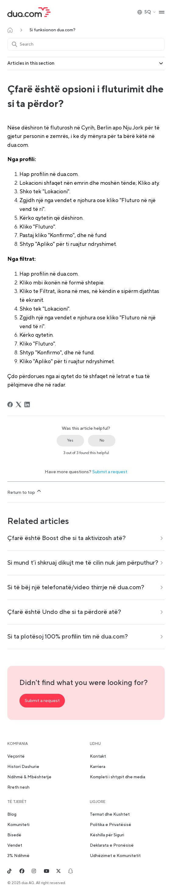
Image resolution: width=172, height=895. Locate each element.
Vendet (14, 845)
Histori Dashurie (23, 766)
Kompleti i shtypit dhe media (117, 777)
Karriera (97, 766)
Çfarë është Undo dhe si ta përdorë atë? (64, 612)
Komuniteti (18, 825)
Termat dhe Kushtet (110, 814)
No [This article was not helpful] (102, 440)
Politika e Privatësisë (110, 825)
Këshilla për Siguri (107, 835)
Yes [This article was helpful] (70, 440)
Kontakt (98, 756)
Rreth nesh (18, 787)
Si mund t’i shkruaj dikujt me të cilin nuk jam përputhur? (82, 563)
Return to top (24, 491)
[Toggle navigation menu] (162, 12)
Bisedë (14, 835)
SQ (146, 12)
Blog (11, 814)
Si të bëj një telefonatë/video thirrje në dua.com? (75, 587)
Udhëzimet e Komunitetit (115, 856)
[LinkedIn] (27, 404)
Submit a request (109, 472)
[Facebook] (10, 404)
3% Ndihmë (18, 856)
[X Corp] (18, 404)
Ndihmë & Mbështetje (29, 777)
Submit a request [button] (42, 701)
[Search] (86, 44)
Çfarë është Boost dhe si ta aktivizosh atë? (66, 538)
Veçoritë (16, 756)
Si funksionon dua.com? (52, 30)
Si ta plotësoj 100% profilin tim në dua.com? (67, 637)
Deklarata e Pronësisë (112, 845)
